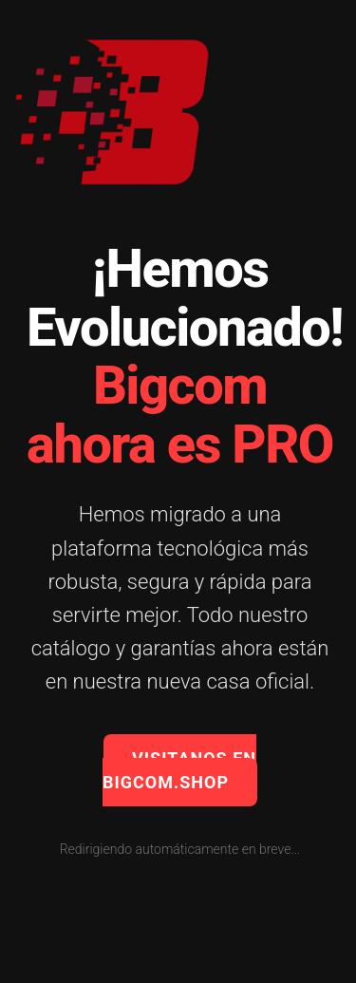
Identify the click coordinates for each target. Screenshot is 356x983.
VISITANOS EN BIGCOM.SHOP (179, 770)
